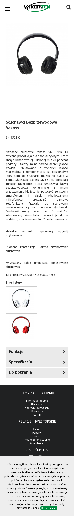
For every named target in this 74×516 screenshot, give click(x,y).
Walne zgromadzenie (37, 439)
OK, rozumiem (48, 508)
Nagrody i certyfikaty (37, 408)
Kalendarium (37, 443)
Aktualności (37, 404)
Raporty (37, 432)
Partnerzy (37, 411)
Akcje (37, 436)
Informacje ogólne (37, 400)
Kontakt (37, 415)
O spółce (37, 429)
